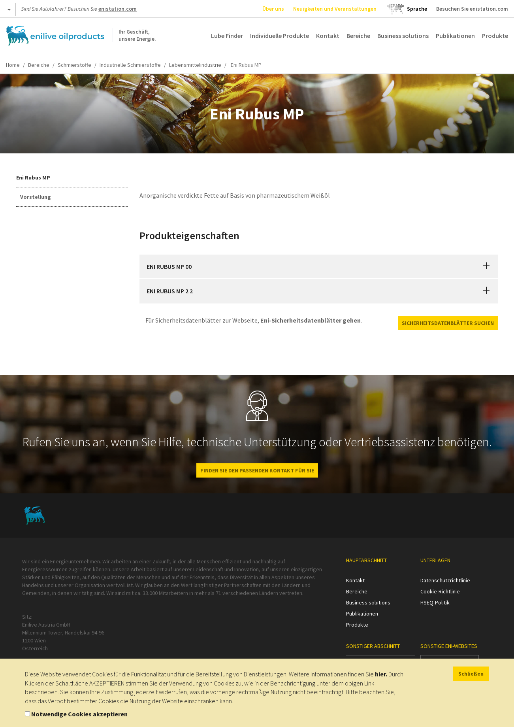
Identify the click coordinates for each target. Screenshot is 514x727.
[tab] (318, 266)
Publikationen (455, 36)
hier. (381, 674)
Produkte (495, 36)
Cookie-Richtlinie (440, 591)
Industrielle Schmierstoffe (130, 64)
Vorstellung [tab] (35, 196)
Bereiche (358, 36)
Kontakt (327, 36)
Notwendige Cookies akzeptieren (79, 714)
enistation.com (117, 8)
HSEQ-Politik (435, 602)
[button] (486, 266)
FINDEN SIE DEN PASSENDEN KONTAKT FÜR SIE (257, 470)
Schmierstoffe (74, 64)
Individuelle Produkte (279, 36)
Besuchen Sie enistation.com (472, 8)
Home (13, 64)
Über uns (273, 8)
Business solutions (403, 36)
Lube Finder (227, 36)
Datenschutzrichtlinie (445, 580)
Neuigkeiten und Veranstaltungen (335, 8)
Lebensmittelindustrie (195, 64)
